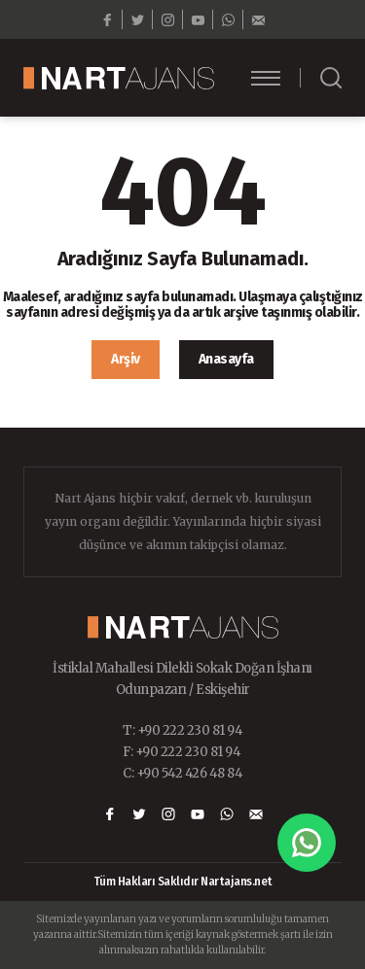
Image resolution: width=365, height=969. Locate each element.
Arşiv (125, 359)
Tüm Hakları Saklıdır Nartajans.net (183, 882)
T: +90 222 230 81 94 (182, 730)
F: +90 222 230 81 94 (181, 752)
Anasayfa (226, 359)
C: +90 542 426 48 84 (182, 773)
